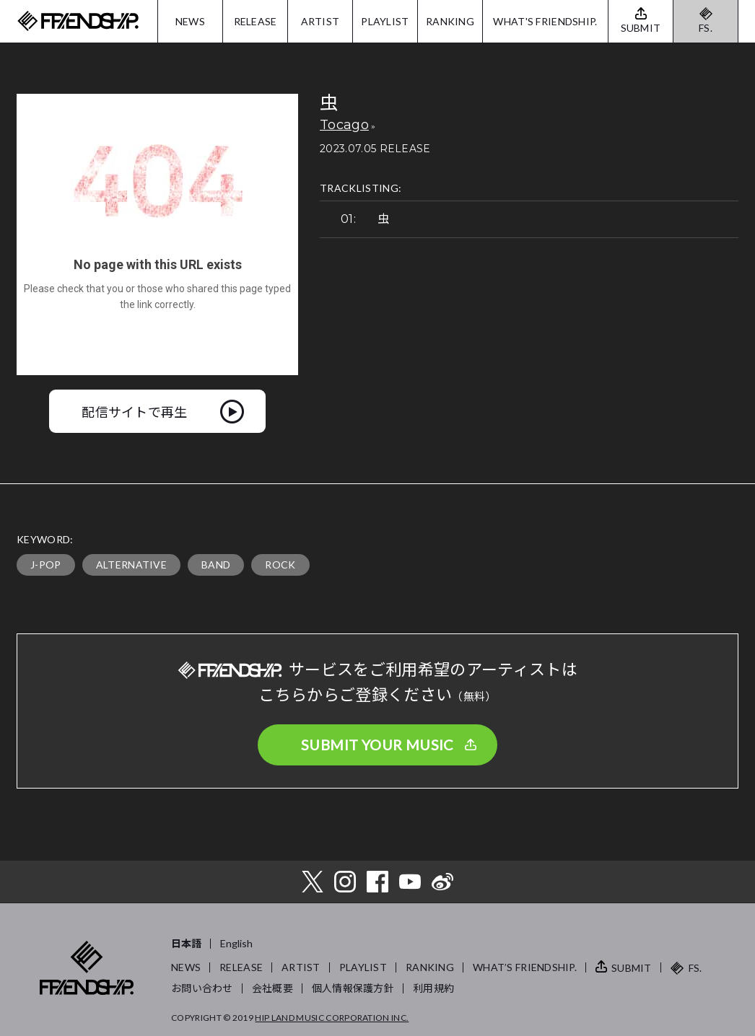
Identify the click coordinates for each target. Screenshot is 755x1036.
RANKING (450, 21)
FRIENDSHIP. (78, 21)
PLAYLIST (385, 21)
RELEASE (255, 21)
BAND (215, 564)
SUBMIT (631, 968)
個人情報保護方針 (353, 988)
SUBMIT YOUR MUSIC (377, 744)
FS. (705, 28)
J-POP (45, 564)
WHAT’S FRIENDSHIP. (525, 967)
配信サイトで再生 (135, 411)
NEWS (190, 21)
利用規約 (433, 988)
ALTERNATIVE (131, 564)
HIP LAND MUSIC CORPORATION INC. (332, 1017)
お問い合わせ (202, 988)
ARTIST (320, 21)
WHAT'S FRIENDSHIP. (545, 21)
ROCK (280, 564)
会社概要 (272, 988)
